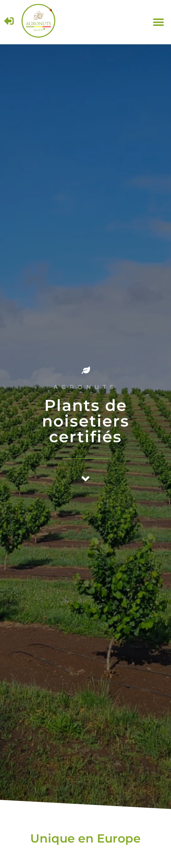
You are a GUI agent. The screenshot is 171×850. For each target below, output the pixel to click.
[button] (158, 22)
